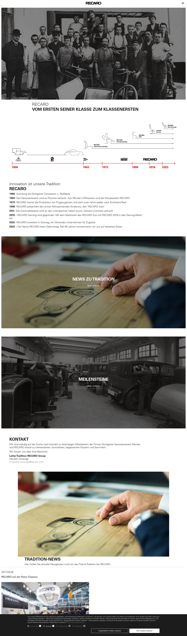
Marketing (79, 626)
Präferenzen (63, 626)
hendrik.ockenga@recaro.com (27, 461)
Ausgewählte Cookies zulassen (109, 631)
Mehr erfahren (93, 286)
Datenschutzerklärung (76, 622)
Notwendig (34, 626)
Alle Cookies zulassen (144, 631)
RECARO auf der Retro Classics (19, 576)
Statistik (49, 626)
